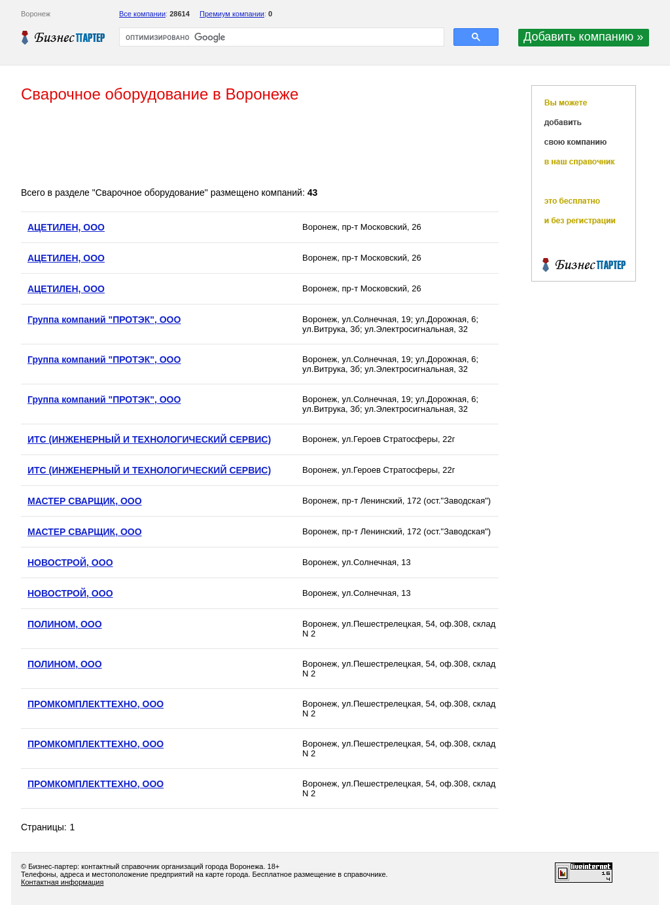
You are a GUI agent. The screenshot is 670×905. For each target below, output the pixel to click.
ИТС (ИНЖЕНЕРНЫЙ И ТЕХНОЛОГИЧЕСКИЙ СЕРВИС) (149, 439)
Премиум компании (232, 14)
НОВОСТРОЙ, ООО (70, 562)
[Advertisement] (259, 146)
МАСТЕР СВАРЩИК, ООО (84, 501)
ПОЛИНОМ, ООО (64, 624)
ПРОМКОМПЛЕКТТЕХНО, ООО (95, 704)
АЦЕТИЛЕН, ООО (66, 227)
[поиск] (280, 37)
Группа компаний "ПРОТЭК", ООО (104, 319)
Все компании (142, 14)
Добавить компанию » (583, 36)
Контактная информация (62, 882)
